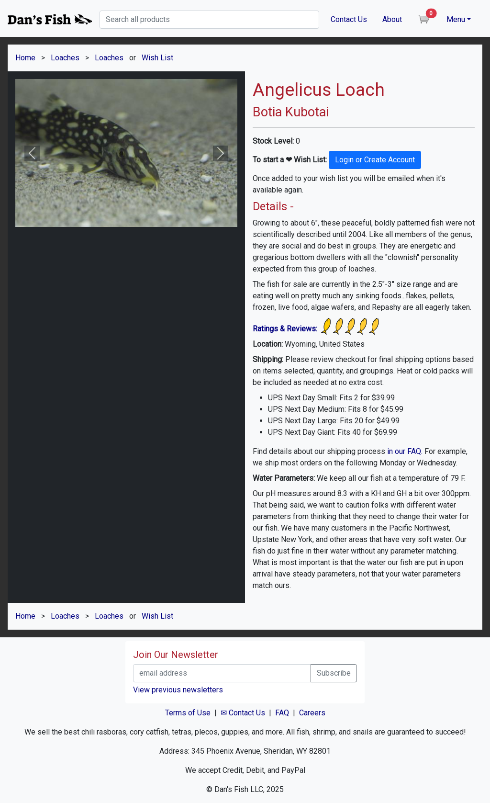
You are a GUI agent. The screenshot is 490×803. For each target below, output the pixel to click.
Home (25, 57)
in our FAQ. (405, 451)
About (392, 19)
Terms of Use (188, 712)
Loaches (65, 57)
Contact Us (349, 19)
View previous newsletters (178, 689)
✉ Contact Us (243, 712)
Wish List (157, 57)
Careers (312, 712)
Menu (455, 19)
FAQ (282, 712)
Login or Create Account (375, 159)
